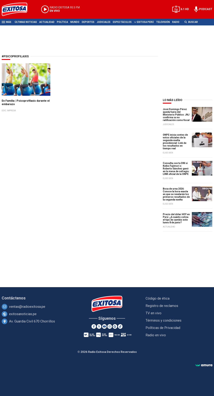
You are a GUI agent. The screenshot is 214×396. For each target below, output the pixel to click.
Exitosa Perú (145, 22)
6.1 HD (185, 9)
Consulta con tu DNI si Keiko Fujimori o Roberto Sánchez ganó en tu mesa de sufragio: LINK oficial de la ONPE (176, 168)
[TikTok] (120, 326)
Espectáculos (122, 22)
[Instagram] (109, 326)
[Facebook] (93, 326)
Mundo (74, 22)
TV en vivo (153, 313)
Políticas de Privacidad (163, 328)
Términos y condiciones (163, 320)
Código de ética (157, 298)
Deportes (88, 22)
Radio (175, 22)
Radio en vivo (156, 335)
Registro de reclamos (162, 306)
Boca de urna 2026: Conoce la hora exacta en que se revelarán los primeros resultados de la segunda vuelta (176, 194)
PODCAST (205, 9)
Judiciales (103, 22)
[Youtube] (104, 326)
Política (62, 22)
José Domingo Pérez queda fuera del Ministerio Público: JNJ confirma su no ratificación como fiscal (176, 114)
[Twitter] (99, 326)
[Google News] (115, 326)
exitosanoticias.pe (23, 314)
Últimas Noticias (26, 22)
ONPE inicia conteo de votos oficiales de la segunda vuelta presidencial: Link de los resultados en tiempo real (175, 141)
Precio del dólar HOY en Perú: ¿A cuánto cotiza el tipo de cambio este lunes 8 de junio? (176, 218)
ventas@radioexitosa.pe (27, 307)
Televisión (163, 22)
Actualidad (46, 22)
